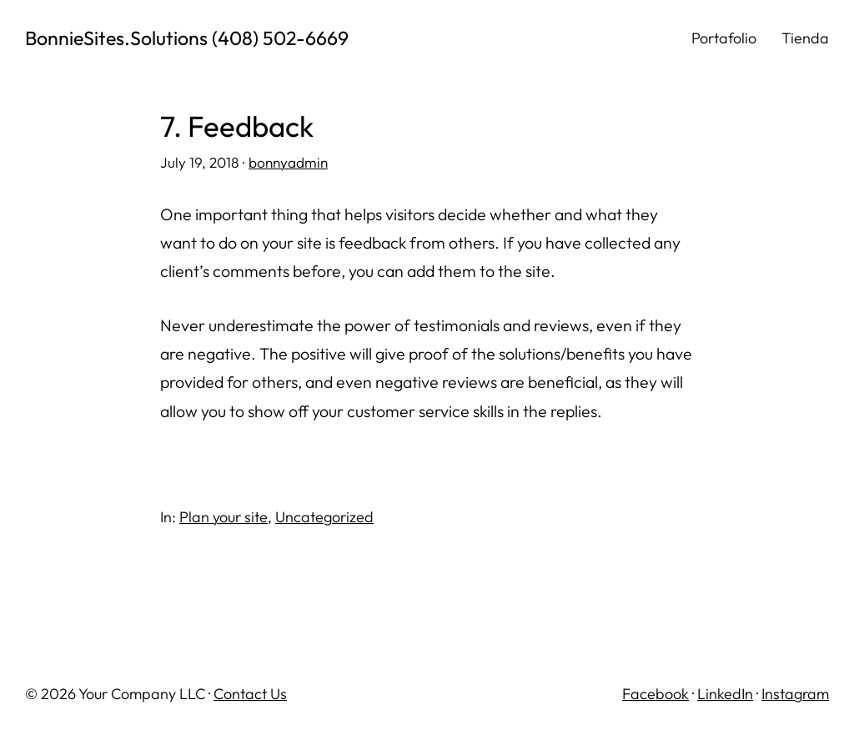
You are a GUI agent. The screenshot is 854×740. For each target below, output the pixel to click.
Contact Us (250, 693)
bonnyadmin (288, 162)
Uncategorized (324, 516)
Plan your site (223, 516)
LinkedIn (725, 693)
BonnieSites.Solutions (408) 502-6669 (187, 38)
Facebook (655, 693)
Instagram (795, 693)
